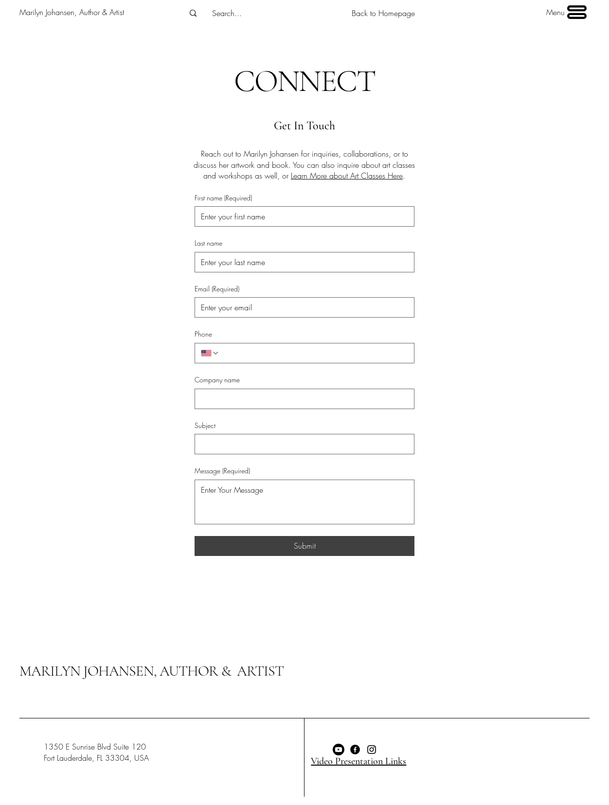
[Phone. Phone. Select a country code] (210, 353)
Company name (217, 379)
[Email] (301, 307)
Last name (208, 243)
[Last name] (301, 262)
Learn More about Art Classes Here (347, 175)
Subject (205, 425)
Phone (203, 334)
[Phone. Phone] (313, 353)
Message (222, 471)
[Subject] (301, 444)
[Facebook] (355, 749)
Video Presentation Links (358, 761)
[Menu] (565, 12)
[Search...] (227, 13)
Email (217, 289)
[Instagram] (371, 749)
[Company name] (301, 399)
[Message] (304, 502)
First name (223, 198)
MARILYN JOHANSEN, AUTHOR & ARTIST (151, 671)
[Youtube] (338, 749)
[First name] (301, 216)
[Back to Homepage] (383, 13)
